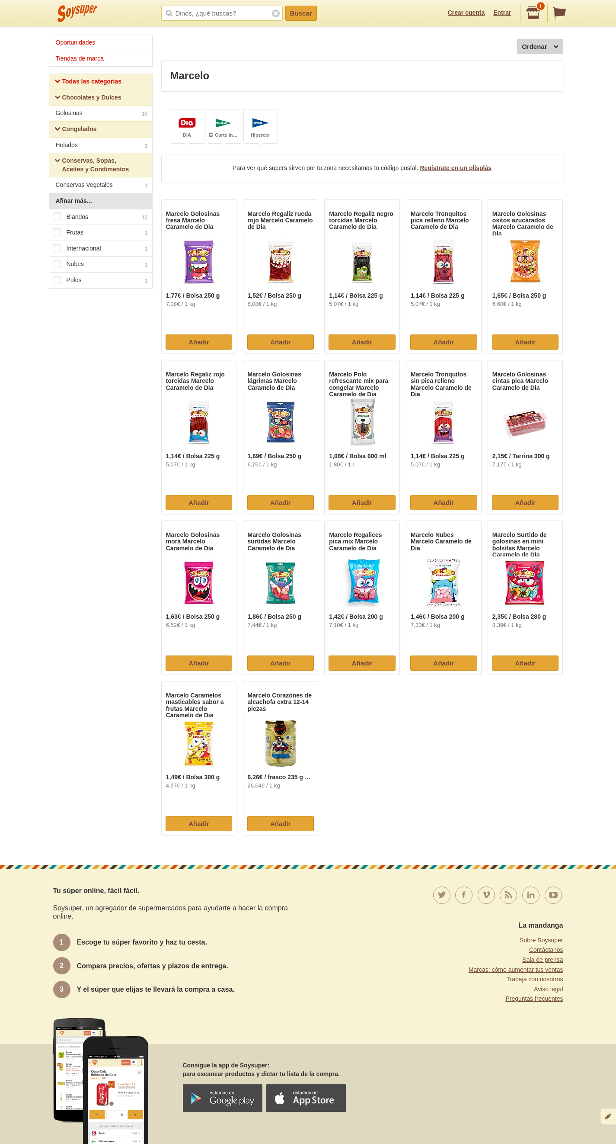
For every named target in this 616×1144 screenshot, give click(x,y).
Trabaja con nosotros (535, 979)
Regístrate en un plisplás (456, 167)
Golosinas (102, 114)
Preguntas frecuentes (534, 998)
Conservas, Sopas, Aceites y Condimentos (91, 165)
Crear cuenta (466, 12)
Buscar (301, 13)
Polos (100, 280)
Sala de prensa (542, 959)
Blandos (100, 217)
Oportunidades (76, 42)
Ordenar (540, 47)
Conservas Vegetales (102, 185)
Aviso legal (548, 989)
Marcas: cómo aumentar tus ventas (516, 969)
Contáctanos (546, 949)
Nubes (100, 265)
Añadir (198, 342)
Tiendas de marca (80, 58)
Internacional (100, 249)
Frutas (100, 233)
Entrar (502, 12)
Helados (102, 146)
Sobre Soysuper (541, 940)
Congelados (75, 130)
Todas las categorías (87, 82)
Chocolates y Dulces (87, 98)
